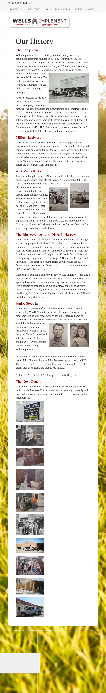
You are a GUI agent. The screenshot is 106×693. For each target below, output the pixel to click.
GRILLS (48, 9)
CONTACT (90, 9)
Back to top (94, 630)
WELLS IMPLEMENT (20, 3)
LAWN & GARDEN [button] (63, 9)
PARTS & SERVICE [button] (34, 9)
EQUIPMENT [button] (16, 9)
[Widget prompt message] (19, 642)
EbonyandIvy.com (49, 630)
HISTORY (79, 9)
